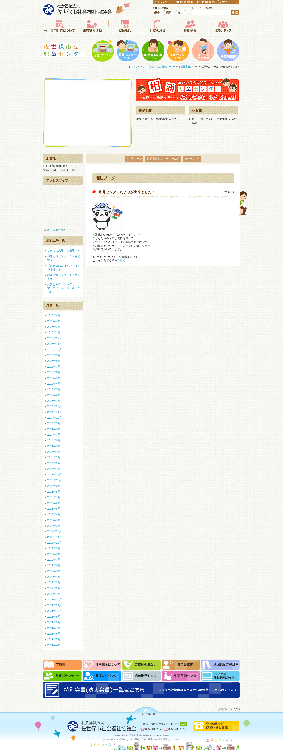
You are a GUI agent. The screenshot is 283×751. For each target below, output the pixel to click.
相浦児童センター (187, 66)
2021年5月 (53, 639)
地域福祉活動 (92, 26)
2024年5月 (53, 446)
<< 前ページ (134, 158)
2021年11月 (54, 605)
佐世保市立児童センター (64, 50)
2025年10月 (54, 349)
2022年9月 (53, 548)
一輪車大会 (203, 50)
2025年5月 (53, 378)
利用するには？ (153, 50)
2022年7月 (53, 559)
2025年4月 (53, 383)
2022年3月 (53, 582)
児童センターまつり (178, 50)
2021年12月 (54, 599)
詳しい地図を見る (56, 230)
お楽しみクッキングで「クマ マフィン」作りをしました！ (63, 288)
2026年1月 (53, 332)
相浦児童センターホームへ (163, 158)
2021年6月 (53, 633)
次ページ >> (191, 158)
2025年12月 (54, 338)
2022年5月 (53, 571)
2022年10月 (54, 542)
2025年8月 (53, 360)
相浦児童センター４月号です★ (63, 276)
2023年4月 (53, 514)
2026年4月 (53, 315)
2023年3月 (53, 520)
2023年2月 (53, 525)
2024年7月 (53, 434)
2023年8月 (53, 491)
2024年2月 (53, 463)
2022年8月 (53, 554)
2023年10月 (54, 480)
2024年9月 (53, 423)
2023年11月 (54, 474)
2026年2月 (53, 326)
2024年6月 (53, 440)
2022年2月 (53, 588)
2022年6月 (53, 565)
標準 (168, 12)
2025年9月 (53, 355)
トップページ (138, 66)
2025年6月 (53, 372)
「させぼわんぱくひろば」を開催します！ (63, 267)
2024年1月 (53, 468)
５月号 (122, 260)
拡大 (180, 12)
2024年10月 (54, 417)
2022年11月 (54, 536)
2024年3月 (53, 457)
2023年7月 (53, 497)
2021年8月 (53, 622)
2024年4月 (53, 451)
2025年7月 (53, 366)
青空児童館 (228, 50)
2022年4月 (53, 576)
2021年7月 (53, 628)
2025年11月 (54, 343)
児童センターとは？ (128, 50)
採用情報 (190, 26)
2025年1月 (53, 400)
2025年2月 (53, 395)
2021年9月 (53, 616)
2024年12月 (54, 406)
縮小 (157, 12)
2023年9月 (53, 485)
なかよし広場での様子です (63, 250)
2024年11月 (54, 411)
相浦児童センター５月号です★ (63, 258)
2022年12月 (54, 531)
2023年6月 (53, 503)
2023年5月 (53, 508)
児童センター (102, 50)
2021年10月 (54, 610)
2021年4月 (53, 645)
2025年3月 (53, 389)
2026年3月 (53, 321)
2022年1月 (53, 593)
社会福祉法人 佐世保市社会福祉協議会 (86, 9)
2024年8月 (53, 429)
